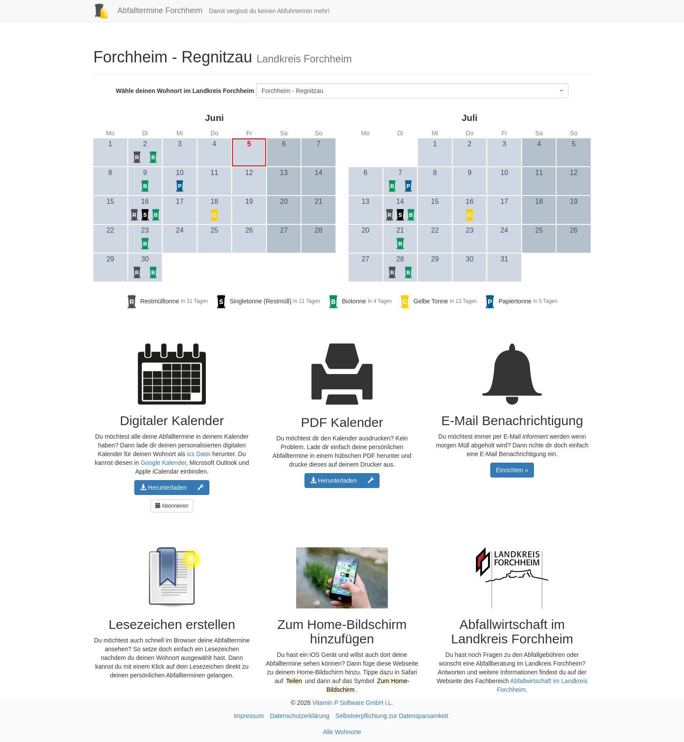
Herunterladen (163, 487)
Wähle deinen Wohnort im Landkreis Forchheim (185, 90)
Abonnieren (171, 506)
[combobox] (412, 90)
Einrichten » (512, 470)
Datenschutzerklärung (299, 715)
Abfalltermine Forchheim (144, 10)
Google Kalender (163, 462)
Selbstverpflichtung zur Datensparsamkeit (391, 715)
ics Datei (199, 453)
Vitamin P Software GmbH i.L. (352, 702)
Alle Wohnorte (342, 731)
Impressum (249, 715)
